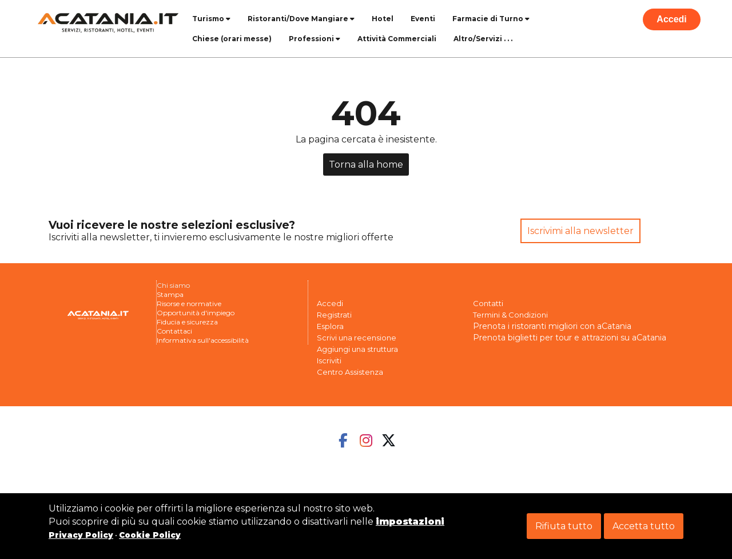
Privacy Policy (81, 535)
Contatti (488, 303)
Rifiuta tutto (563, 526)
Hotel (382, 18)
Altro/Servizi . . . (482, 38)
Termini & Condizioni (510, 314)
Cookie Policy (150, 535)
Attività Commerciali (396, 38)
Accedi (671, 19)
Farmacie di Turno (491, 18)
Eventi (423, 18)
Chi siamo (173, 285)
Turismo (211, 18)
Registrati (334, 314)
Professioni (314, 38)
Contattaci (174, 331)
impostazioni (410, 521)
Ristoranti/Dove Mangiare (301, 18)
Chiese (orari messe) (232, 38)
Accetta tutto (643, 526)
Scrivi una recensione (356, 337)
